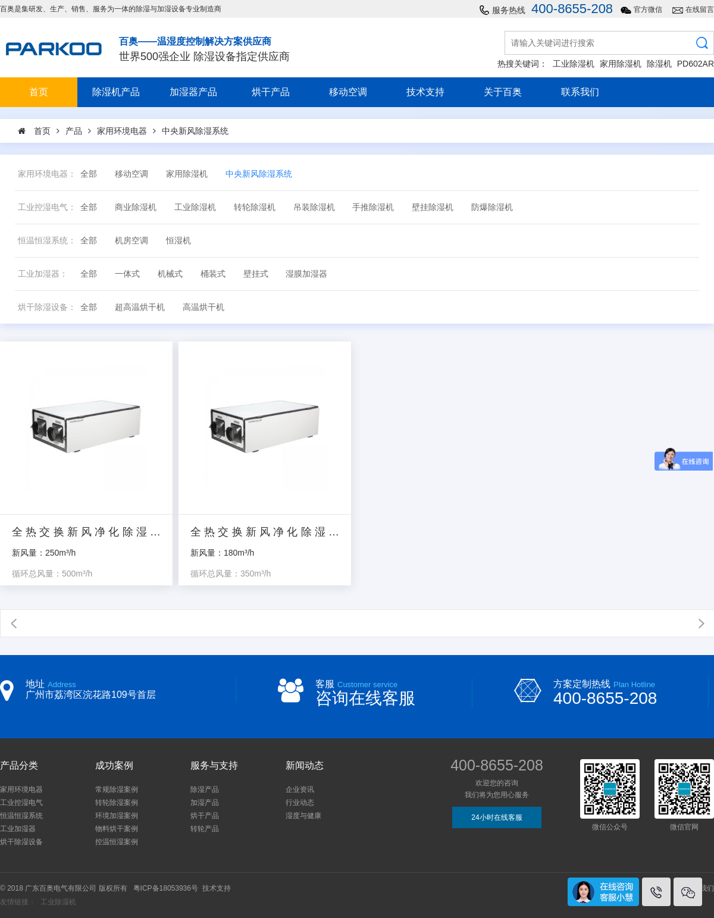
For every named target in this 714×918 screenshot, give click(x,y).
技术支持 (425, 92)
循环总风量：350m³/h (230, 573)
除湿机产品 (116, 92)
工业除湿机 (573, 63)
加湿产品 (204, 802)
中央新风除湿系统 (259, 174)
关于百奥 (503, 92)
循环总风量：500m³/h (52, 573)
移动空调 (348, 92)
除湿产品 (204, 789)
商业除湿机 (135, 207)
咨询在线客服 (365, 698)
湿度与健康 (303, 816)
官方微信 (648, 9)
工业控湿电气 (21, 802)
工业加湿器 (18, 829)
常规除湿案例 (116, 789)
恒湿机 (178, 240)
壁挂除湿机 (432, 207)
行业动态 (300, 802)
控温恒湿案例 (116, 842)
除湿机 (659, 63)
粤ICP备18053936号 (165, 888)
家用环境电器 (21, 789)
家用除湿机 (620, 63)
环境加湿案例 (116, 816)
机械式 (170, 274)
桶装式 (213, 274)
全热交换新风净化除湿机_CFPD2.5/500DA (86, 532)
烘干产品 (271, 92)
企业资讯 (300, 789)
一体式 (127, 274)
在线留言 (699, 9)
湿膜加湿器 (306, 274)
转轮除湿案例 (116, 802)
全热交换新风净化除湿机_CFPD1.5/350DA (264, 532)
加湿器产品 (193, 92)
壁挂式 (255, 274)
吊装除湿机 (314, 207)
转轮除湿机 (254, 207)
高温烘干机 (203, 307)
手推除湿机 (373, 207)
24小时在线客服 (496, 817)
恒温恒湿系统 (21, 816)
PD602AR (695, 63)
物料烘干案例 (116, 829)
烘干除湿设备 (21, 842)
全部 (88, 174)
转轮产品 (204, 829)
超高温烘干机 (140, 307)
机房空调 (131, 240)
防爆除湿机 (492, 207)
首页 (38, 92)
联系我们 (580, 92)
